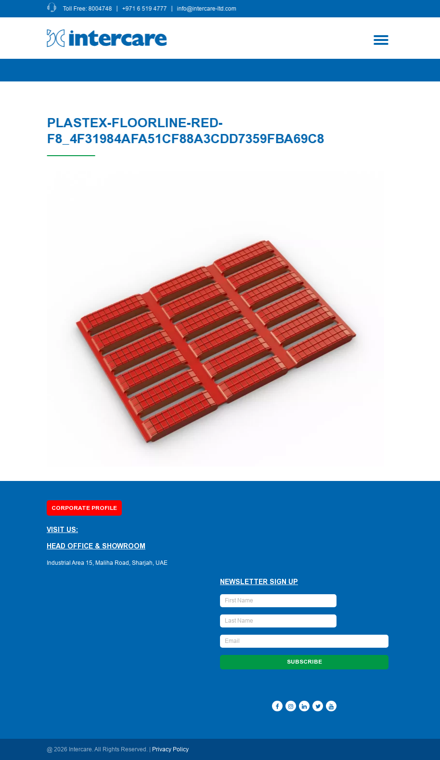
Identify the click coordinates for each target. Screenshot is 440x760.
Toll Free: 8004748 (89, 9)
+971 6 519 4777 (146, 9)
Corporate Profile (84, 508)
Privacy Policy (170, 749)
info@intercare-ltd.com (208, 9)
